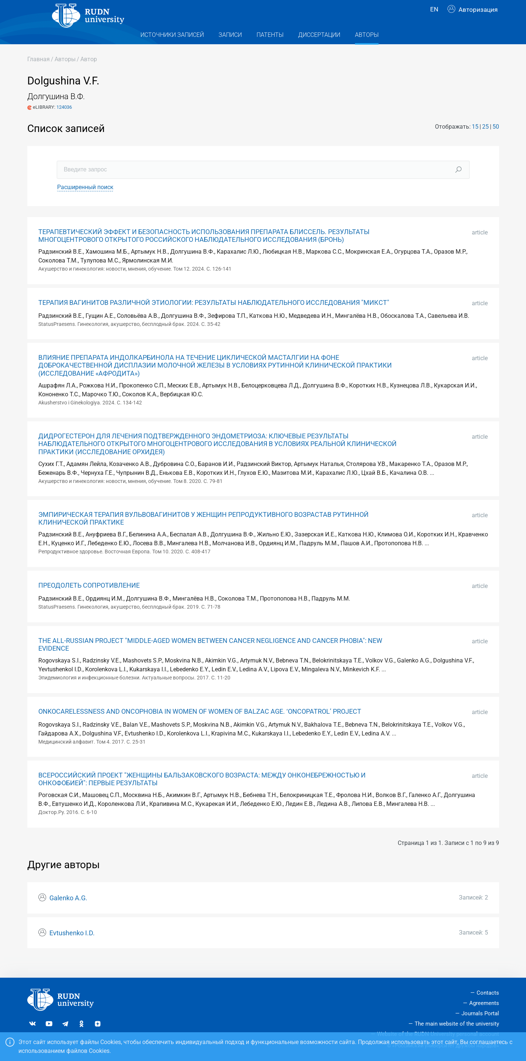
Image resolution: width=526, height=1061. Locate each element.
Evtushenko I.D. (72, 948)
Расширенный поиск (85, 201)
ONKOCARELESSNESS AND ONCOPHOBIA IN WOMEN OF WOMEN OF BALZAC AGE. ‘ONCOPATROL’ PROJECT (199, 726)
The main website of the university (457, 1023)
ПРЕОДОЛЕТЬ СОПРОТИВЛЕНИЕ (89, 600)
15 (475, 141)
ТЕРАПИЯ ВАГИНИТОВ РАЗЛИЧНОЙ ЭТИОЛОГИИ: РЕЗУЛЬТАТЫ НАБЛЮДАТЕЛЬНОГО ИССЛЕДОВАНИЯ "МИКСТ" (213, 317)
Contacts (488, 992)
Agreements (484, 1003)
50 (495, 141)
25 (485, 141)
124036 (64, 122)
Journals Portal (480, 1013)
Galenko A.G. (68, 912)
